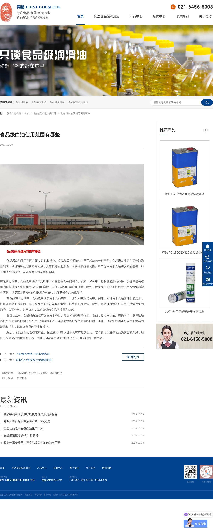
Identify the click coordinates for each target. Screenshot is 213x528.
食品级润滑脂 (38, 102)
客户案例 (182, 16)
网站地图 (106, 468)
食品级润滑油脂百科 (45, 113)
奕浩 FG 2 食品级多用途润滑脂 (184, 311)
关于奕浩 (205, 16)
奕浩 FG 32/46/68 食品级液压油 (185, 193)
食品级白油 (22, 102)
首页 (80, 16)
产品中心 (136, 16)
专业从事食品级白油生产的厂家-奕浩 (27, 421)
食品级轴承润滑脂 (78, 102)
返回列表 (133, 357)
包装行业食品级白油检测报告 (34, 359)
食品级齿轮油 (57, 102)
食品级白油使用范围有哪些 (75, 113)
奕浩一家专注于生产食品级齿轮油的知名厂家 (32, 442)
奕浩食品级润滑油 (106, 16)
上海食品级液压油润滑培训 (33, 353)
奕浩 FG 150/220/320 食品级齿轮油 (184, 252)
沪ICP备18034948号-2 (69, 495)
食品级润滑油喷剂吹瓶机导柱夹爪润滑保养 (31, 414)
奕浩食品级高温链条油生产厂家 (23, 428)
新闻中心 (159, 16)
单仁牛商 (47, 495)
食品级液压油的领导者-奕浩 (21, 435)
